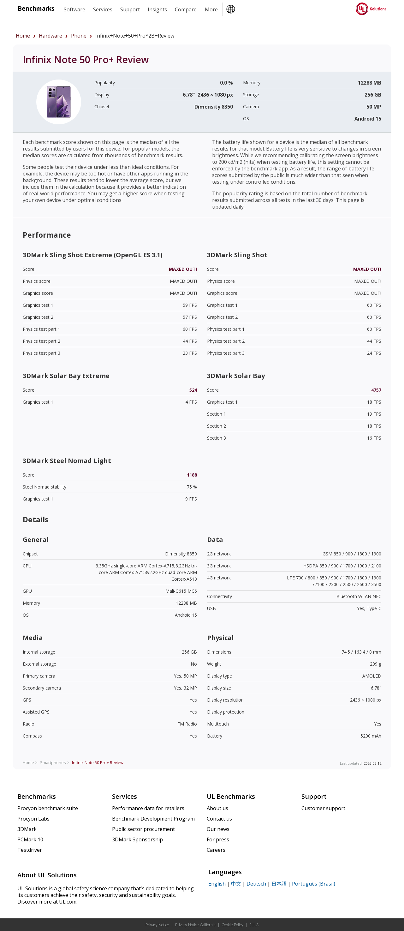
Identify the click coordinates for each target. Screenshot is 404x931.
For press (218, 839)
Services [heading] (102, 9)
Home (23, 35)
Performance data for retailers (148, 808)
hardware (50, 35)
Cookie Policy (232, 925)
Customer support (323, 808)
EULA (253, 925)
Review (97, 762)
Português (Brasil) (313, 883)
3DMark (27, 829)
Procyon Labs (33, 818)
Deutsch (256, 883)
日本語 (279, 883)
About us (217, 808)
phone (78, 35)
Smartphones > (54, 762)
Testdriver (29, 849)
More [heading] (211, 9)
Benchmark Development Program (153, 818)
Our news (218, 829)
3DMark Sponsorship (137, 839)
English (217, 883)
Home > (30, 762)
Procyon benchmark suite (47, 808)
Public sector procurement (143, 829)
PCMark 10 (30, 839)
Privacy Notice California (195, 925)
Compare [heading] (186, 9)
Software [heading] (74, 9)
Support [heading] (130, 9)
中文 (236, 883)
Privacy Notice (157, 925)
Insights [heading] (157, 9)
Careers (216, 849)
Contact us (219, 818)
